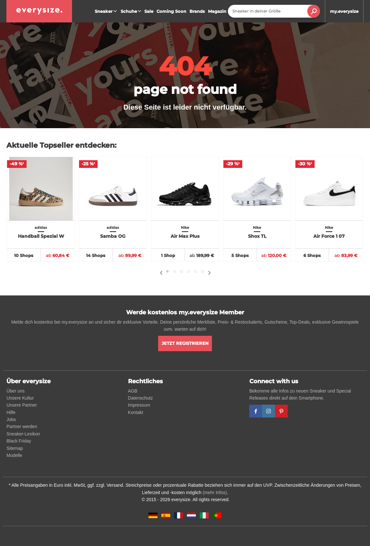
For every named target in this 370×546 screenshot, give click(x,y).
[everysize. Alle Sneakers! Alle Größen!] (39, 11)
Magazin (217, 11)
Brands (197, 11)
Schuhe (132, 11)
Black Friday (18, 440)
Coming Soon (171, 11)
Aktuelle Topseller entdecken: (61, 145)
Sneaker (106, 11)
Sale (148, 11)
